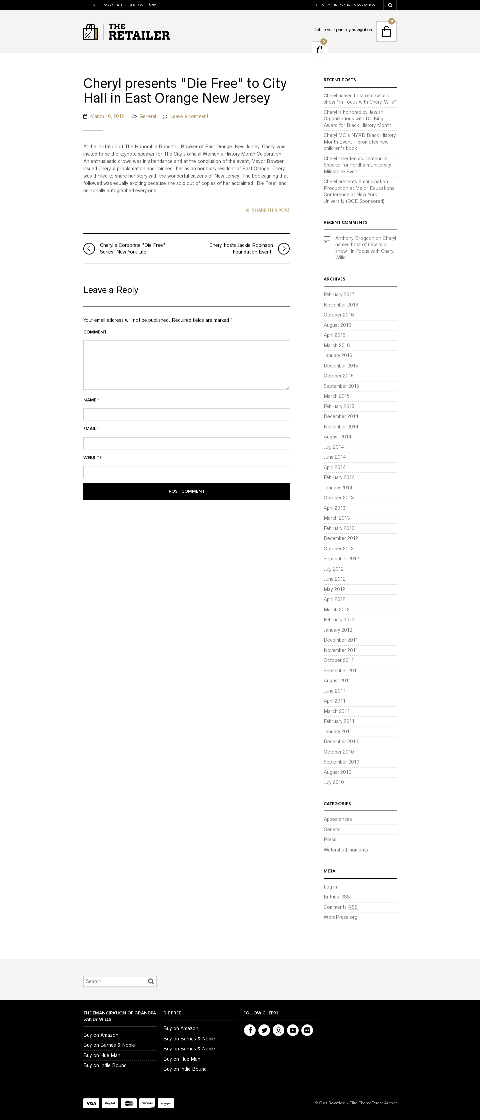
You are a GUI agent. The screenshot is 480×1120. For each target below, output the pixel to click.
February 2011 (339, 721)
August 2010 (337, 772)
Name (91, 418)
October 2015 (339, 375)
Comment (95, 350)
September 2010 (341, 762)
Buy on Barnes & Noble (109, 1045)
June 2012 (335, 579)
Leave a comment (189, 135)
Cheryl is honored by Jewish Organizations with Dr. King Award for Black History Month (357, 119)
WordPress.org (340, 917)
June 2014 (335, 457)
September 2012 (341, 558)
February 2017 (339, 294)
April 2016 (334, 335)
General (147, 135)
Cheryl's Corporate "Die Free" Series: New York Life (124, 268)
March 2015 (337, 396)
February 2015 (339, 406)
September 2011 (341, 670)
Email (91, 447)
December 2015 (341, 365)
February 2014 (339, 477)
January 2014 (338, 487)
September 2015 (341, 386)
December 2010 (341, 741)
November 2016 (341, 304)
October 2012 (339, 548)
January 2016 (338, 355)
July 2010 (334, 782)
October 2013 (339, 497)
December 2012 (341, 538)
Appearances (338, 819)
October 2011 (339, 660)
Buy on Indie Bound (105, 1065)
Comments (341, 907)
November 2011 (341, 650)
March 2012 (337, 609)
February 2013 (339, 528)
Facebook (249, 1030)
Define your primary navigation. (343, 29)
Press (330, 839)
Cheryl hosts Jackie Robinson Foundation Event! (249, 268)
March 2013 (337, 518)
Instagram (278, 1030)
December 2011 (341, 640)
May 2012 (334, 589)
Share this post (268, 229)
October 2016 (339, 314)
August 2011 (337, 680)
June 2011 (335, 691)
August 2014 (337, 436)
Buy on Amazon (100, 1035)
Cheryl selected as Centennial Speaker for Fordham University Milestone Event (357, 165)
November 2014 (341, 426)
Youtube (292, 1030)
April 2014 (334, 467)
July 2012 (334, 569)
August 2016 (337, 325)
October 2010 (339, 752)
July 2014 (334, 447)
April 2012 (334, 599)
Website (92, 476)
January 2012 (338, 630)
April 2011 (334, 701)
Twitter (264, 1030)
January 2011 (338, 731)
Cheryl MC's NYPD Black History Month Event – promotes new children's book (360, 142)
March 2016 (337, 345)
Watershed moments (346, 849)
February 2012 (339, 619)
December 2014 (341, 416)
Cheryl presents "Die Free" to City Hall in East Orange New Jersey (180, 100)
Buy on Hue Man (101, 1055)
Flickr (307, 1030)
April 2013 (334, 508)
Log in (330, 886)
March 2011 (337, 711)
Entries (337, 896)
